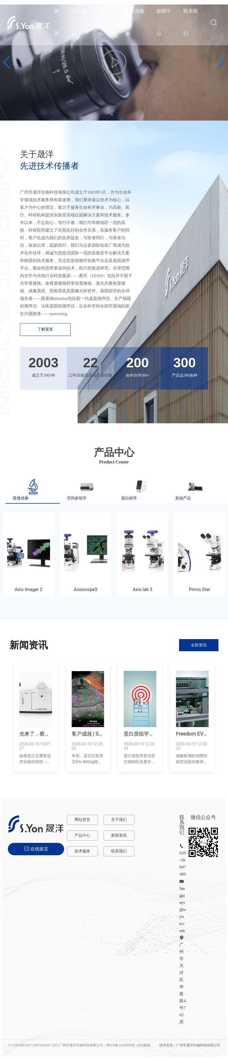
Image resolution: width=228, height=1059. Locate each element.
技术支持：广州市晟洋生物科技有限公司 (189, 1045)
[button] (112, 115)
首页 (56, 22)
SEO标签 (144, 1045)
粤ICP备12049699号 (120, 1045)
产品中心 (82, 835)
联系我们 (119, 851)
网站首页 (82, 820)
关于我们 (119, 820)
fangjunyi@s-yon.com (182, 909)
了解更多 (45, 329)
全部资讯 (199, 645)
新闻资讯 (119, 835)
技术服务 (82, 851)
